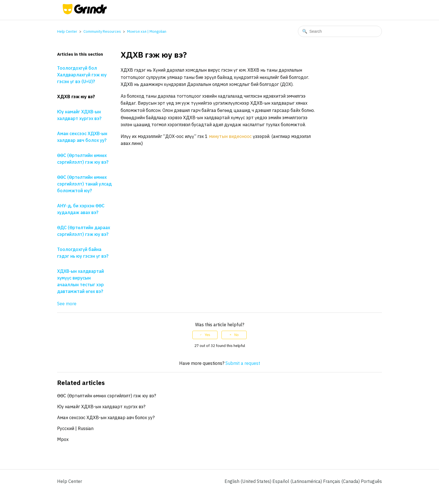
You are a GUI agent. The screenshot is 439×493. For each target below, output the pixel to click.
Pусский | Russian (75, 428)
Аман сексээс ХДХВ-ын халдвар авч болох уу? (82, 137)
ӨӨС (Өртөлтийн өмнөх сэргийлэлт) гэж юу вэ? (82, 158)
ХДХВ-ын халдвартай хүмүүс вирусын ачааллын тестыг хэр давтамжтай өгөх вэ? (80, 281)
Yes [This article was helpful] (207, 335)
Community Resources (102, 31)
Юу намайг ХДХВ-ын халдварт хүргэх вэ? (79, 115)
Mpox (63, 439)
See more (66, 303)
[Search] (340, 31)
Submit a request (242, 363)
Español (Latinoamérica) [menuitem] (297, 481)
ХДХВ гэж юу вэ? (76, 96)
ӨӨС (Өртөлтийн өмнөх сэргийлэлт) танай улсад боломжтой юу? (84, 183)
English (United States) (248, 481)
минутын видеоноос (230, 136)
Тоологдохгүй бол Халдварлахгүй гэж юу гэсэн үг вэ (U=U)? (82, 74)
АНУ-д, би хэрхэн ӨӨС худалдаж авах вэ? (80, 209)
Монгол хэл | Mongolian (146, 31)
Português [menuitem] (371, 481)
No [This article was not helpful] (236, 335)
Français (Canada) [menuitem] (342, 481)
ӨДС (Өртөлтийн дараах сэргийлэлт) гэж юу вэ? (83, 231)
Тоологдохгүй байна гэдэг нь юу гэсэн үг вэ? (82, 252)
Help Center (67, 31)
